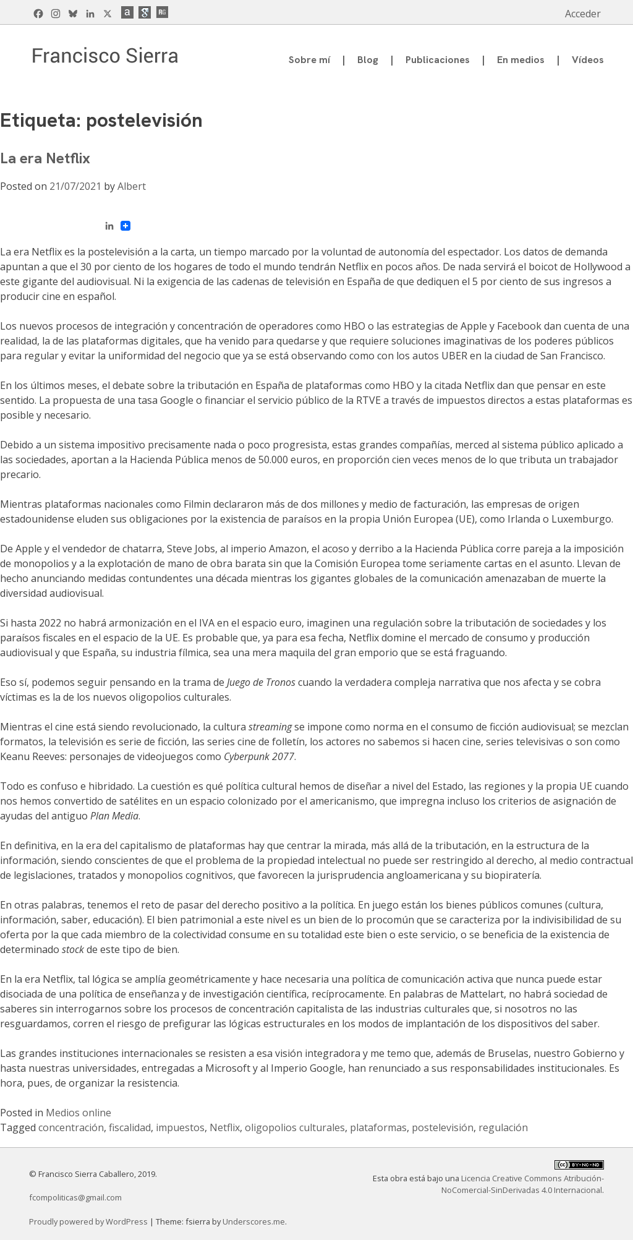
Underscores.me (254, 1221)
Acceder (583, 13)
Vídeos (588, 59)
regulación (503, 1127)
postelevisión (443, 1127)
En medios (521, 59)
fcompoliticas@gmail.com (75, 1197)
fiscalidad (130, 1127)
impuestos (180, 1127)
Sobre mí (309, 59)
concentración (71, 1127)
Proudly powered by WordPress (89, 1221)
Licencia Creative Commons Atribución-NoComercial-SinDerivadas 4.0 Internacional (522, 1184)
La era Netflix (45, 158)
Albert (131, 186)
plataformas (378, 1127)
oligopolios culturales (295, 1127)
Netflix (225, 1127)
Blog (367, 59)
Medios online (78, 1112)
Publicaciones (438, 59)
